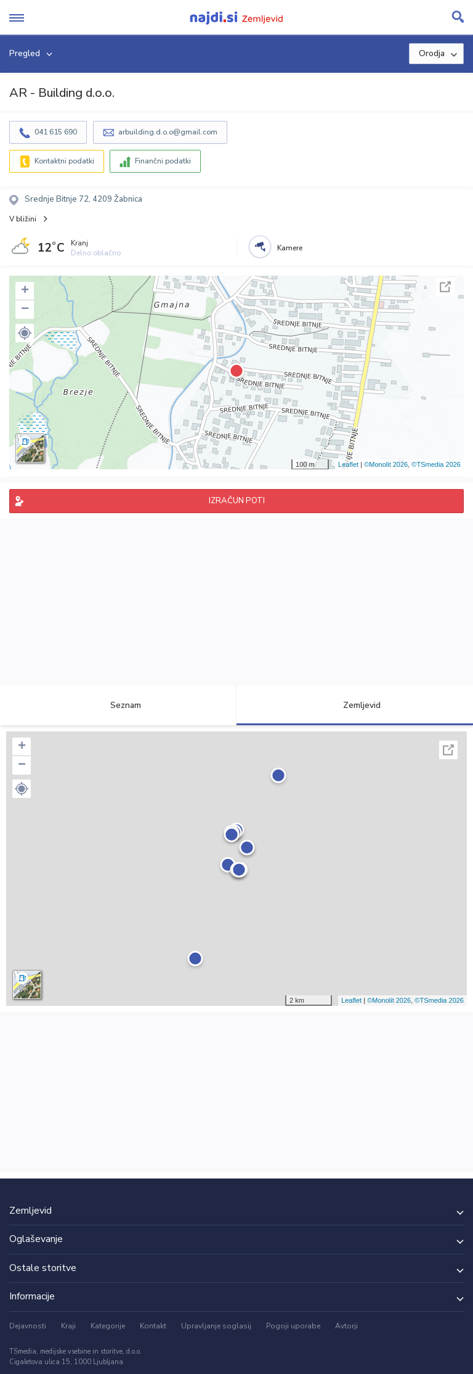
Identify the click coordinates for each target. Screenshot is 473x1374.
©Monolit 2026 (386, 464)
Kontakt (153, 1326)
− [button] (25, 309)
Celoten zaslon (445, 287)
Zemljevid (355, 705)
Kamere (289, 248)
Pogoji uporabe (293, 1326)
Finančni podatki (163, 161)
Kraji (68, 1326)
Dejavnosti (27, 1326)
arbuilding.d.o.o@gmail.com (167, 132)
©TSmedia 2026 (436, 464)
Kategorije (108, 1326)
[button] (24, 333)
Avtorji (346, 1326)
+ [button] (25, 291)
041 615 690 (55, 132)
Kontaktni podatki (64, 161)
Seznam (118, 705)
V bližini (22, 219)
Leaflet (348, 464)
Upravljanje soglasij (216, 1326)
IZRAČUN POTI (237, 500)
